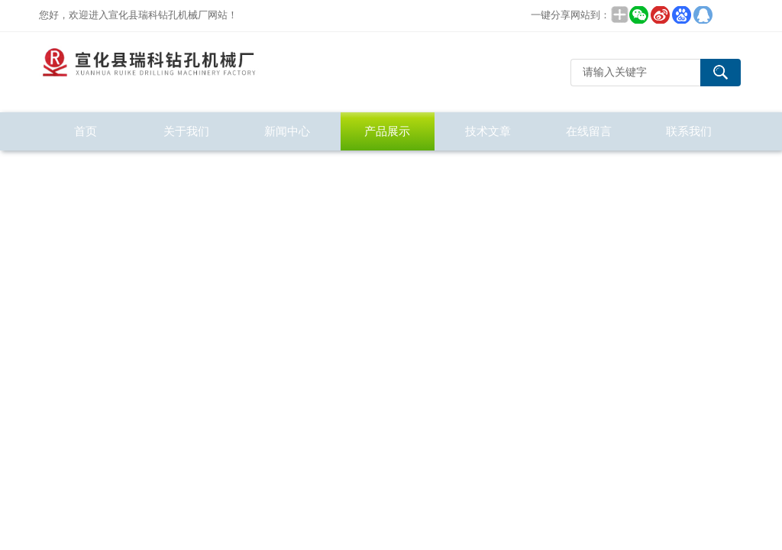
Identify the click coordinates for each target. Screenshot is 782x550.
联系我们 (689, 131)
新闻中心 (287, 131)
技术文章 (488, 131)
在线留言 (589, 131)
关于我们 (186, 131)
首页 (85, 131)
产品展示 (387, 131)
